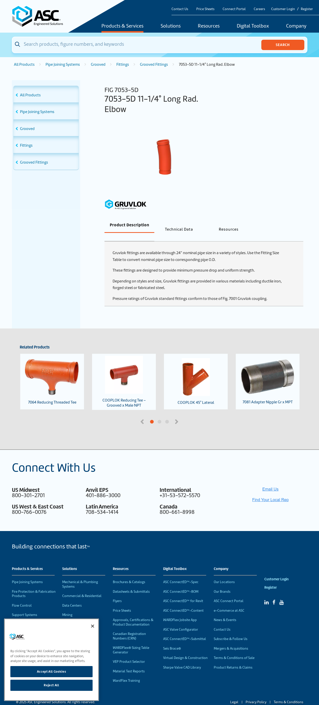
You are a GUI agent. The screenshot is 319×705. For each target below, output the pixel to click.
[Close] (92, 626)
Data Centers (72, 597)
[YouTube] (281, 594)
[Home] (40, 16)
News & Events (225, 611)
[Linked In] (266, 594)
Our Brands (222, 583)
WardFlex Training (126, 672)
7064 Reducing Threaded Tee (52, 373)
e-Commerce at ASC (229, 602)
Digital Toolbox (253, 26)
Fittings (122, 64)
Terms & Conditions (288, 694)
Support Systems (24, 606)
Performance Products (29, 616)
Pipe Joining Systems (63, 64)
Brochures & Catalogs (129, 573)
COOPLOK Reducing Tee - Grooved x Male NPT (124, 373)
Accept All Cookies (51, 671)
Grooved (98, 64)
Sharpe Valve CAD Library (182, 659)
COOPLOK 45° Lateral (196, 373)
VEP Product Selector (129, 653)
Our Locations (224, 573)
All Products (24, 64)
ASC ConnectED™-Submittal (184, 630)
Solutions (171, 26)
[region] (51, 660)
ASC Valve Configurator (180, 621)
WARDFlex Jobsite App (180, 611)
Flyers (117, 592)
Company (296, 26)
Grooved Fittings (154, 64)
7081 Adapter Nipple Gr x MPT (267, 373)
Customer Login (283, 9)
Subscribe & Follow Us (230, 630)
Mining (67, 606)
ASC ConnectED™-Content (183, 602)
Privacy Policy (256, 694)
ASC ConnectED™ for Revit (183, 592)
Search (283, 44)
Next (177, 413)
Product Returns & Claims (233, 659)
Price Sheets (205, 9)
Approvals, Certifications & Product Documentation (133, 613)
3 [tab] (186, 413)
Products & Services (122, 26)
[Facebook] (273, 594)
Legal (234, 694)
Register (307, 9)
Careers (259, 9)
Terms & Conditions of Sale (234, 649)
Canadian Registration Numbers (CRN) (129, 627)
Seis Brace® (172, 640)
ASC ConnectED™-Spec (181, 573)
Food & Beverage (75, 616)
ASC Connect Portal (228, 592)
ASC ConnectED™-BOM (180, 583)
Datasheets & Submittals (131, 583)
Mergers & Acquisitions (231, 640)
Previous (142, 413)
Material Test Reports (129, 663)
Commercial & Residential (81, 587)
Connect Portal (234, 9)
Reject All (51, 685)
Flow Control (22, 597)
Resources (209, 26)
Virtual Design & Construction (185, 649)
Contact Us (180, 9)
